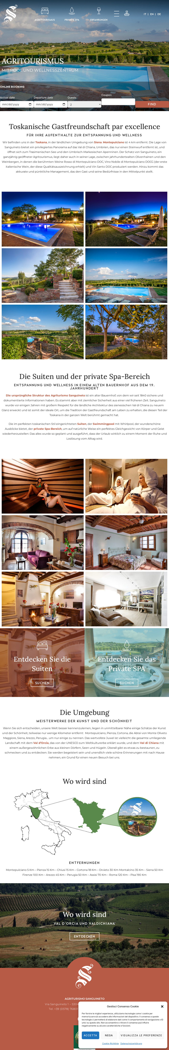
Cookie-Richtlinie (110, 1043)
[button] (162, 1006)
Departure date (43, 97)
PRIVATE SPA (72, 19)
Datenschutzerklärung (131, 1043)
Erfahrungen (98, 19)
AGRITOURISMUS (45, 19)
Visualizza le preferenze (141, 1035)
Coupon (106, 95)
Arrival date (7, 97)
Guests (72, 97)
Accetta (90, 1035)
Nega (109, 1035)
